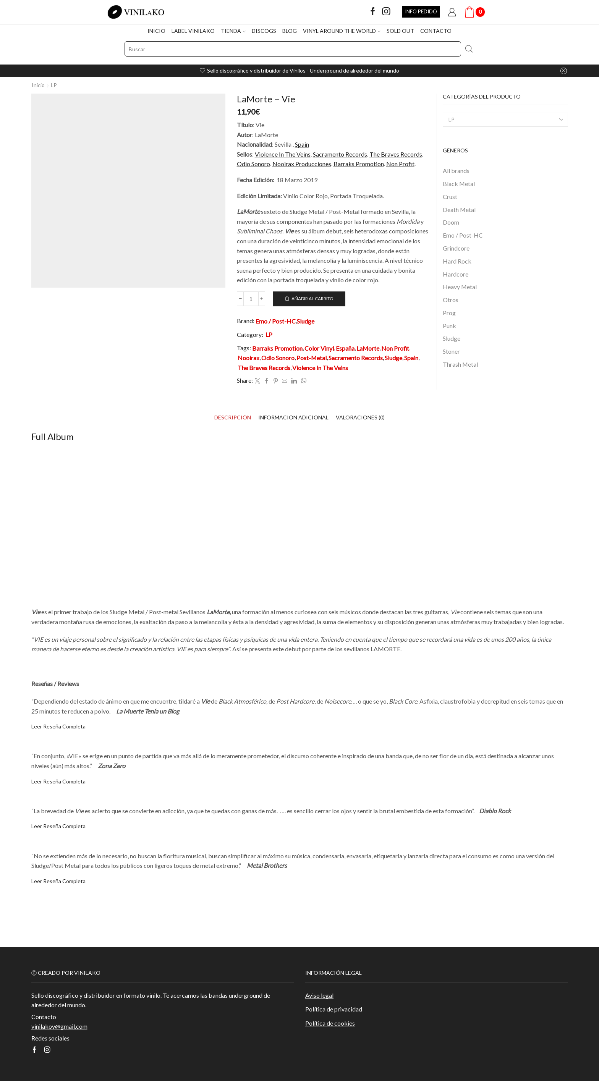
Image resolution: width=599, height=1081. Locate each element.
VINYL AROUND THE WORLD (341, 31)
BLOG (289, 31)
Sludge (305, 321)
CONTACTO (436, 31)
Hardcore (455, 274)
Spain (302, 144)
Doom (451, 222)
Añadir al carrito (312, 298)
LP (54, 85)
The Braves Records (395, 154)
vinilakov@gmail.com (59, 1026)
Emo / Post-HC (276, 321)
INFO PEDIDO (421, 11)
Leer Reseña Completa (58, 726)
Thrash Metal (460, 364)
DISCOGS (264, 31)
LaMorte (367, 348)
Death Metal (459, 209)
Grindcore (456, 248)
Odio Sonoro (253, 163)
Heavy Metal (460, 286)
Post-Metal (311, 357)
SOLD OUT (400, 31)
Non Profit (400, 163)
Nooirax (248, 357)
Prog (449, 312)
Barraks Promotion (358, 163)
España (345, 348)
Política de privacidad (333, 1009)
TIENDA (233, 31)
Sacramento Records (340, 154)
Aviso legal (319, 995)
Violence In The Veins (283, 154)
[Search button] (468, 49)
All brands (456, 170)
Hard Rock (457, 261)
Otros (450, 299)
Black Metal (459, 183)
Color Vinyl (319, 348)
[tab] (232, 417)
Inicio (38, 85)
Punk (449, 325)
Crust (450, 196)
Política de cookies (330, 1023)
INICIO (156, 31)
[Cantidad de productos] (251, 298)
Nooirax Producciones (301, 163)
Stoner (451, 351)
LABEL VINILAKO (193, 31)
